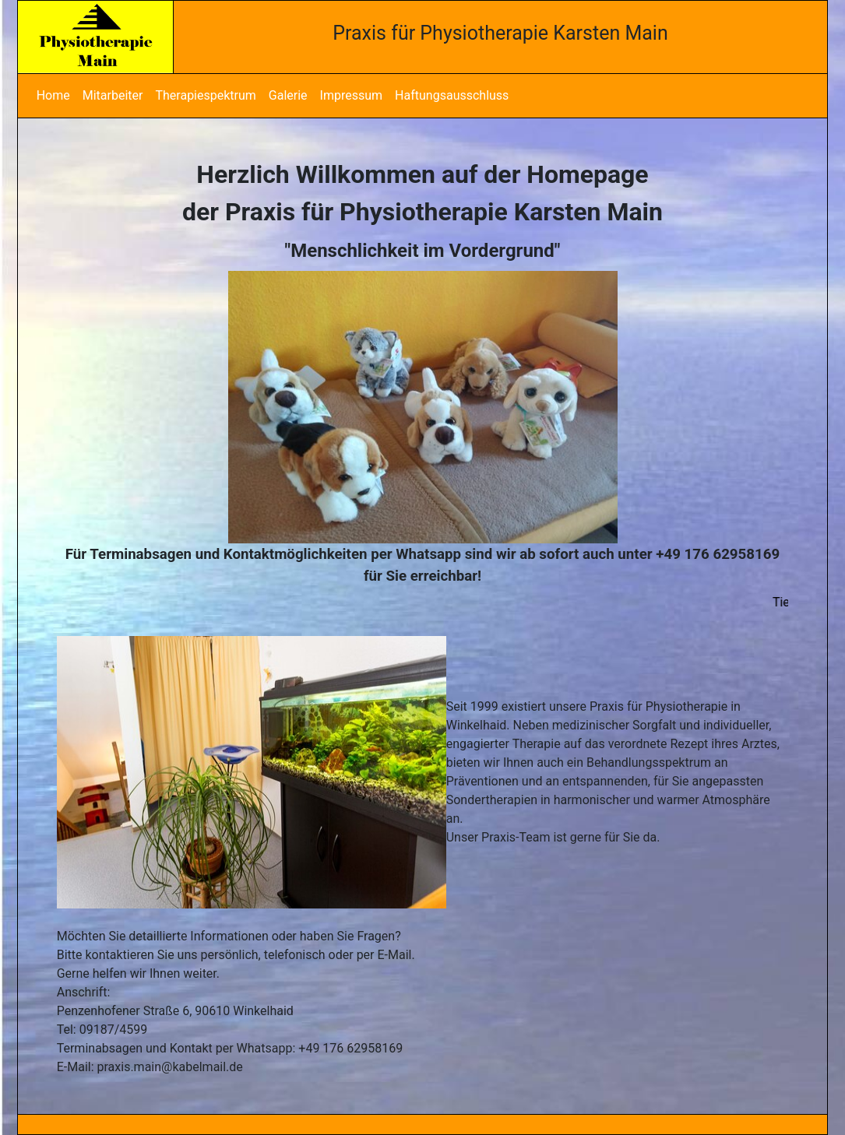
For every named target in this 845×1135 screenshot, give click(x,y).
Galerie (288, 95)
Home (53, 95)
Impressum (351, 95)
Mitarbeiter (113, 95)
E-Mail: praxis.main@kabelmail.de (150, 1066)
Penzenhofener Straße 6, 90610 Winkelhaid (175, 1010)
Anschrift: (84, 992)
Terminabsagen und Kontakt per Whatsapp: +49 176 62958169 (230, 1048)
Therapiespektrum (205, 95)
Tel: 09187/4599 (102, 1029)
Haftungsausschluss (452, 95)
